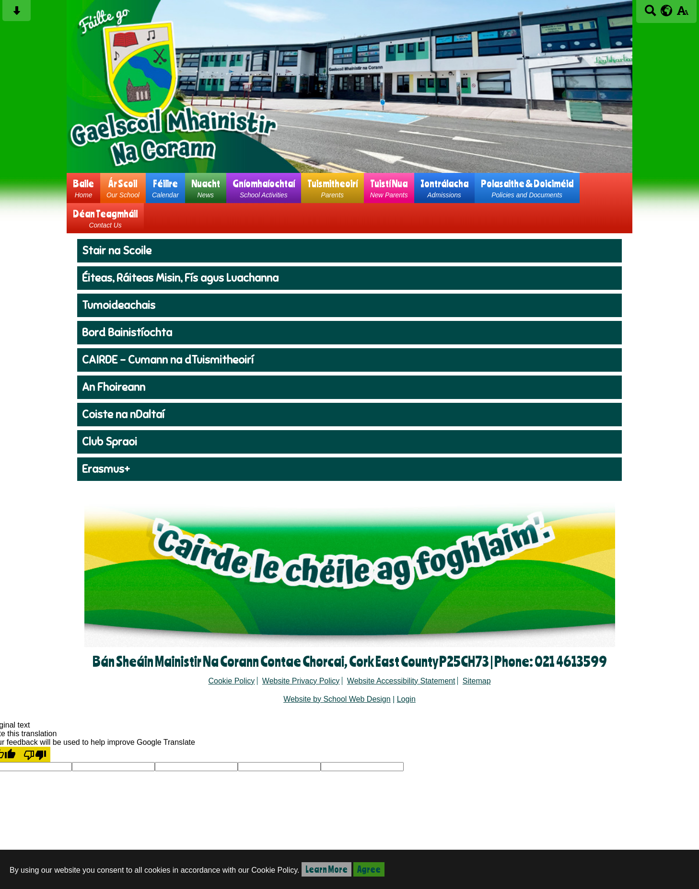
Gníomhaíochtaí (264, 188)
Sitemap (477, 681)
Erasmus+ (106, 469)
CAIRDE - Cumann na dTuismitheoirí (168, 360)
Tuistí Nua (389, 188)
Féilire (165, 188)
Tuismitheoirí (332, 188)
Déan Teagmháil (105, 218)
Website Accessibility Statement (401, 681)
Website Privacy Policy (301, 681)
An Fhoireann (113, 387)
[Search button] (650, 14)
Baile (83, 188)
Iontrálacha (444, 188)
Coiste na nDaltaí (123, 415)
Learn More (326, 869)
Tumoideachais (118, 305)
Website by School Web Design (337, 699)
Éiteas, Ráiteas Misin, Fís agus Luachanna (180, 278)
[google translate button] (667, 10)
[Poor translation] (35, 754)
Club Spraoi (109, 442)
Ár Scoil (123, 188)
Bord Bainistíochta (127, 333)
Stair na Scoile (116, 251)
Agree (369, 869)
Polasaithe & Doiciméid (527, 188)
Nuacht (205, 188)
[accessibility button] (682, 14)
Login (406, 699)
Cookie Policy (231, 681)
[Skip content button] (16, 14)
